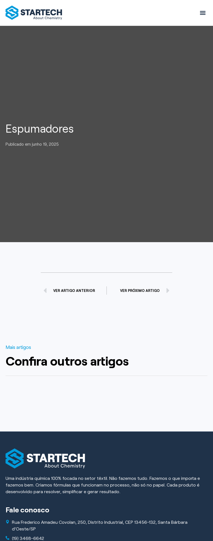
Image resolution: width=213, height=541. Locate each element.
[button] (202, 12)
